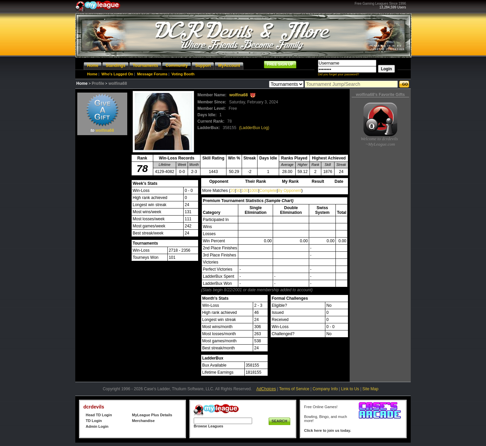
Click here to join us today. (327, 430)
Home (92, 74)
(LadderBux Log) (254, 127)
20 (232, 190)
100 (244, 190)
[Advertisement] (102, 238)
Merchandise (143, 421)
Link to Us (350, 389)
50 (238, 190)
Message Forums (152, 74)
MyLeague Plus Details (152, 415)
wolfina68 (105, 130)
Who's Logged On (117, 74)
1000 (253, 190)
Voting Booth (182, 74)
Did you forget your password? (338, 74)
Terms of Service (294, 389)
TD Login (94, 421)
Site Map (370, 389)
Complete (267, 190)
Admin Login (97, 426)
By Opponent (289, 190)
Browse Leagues (208, 426)
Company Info (325, 389)
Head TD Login (99, 415)
